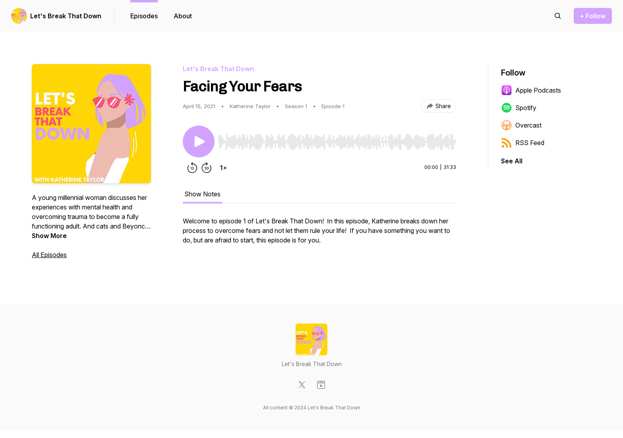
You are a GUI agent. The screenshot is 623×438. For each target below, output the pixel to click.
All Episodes (49, 255)
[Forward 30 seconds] (206, 167)
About (183, 16)
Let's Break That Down (65, 16)
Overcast (521, 125)
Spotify (518, 107)
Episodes (144, 16)
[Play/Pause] (199, 141)
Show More (49, 236)
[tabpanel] (319, 234)
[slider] (337, 142)
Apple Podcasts (531, 90)
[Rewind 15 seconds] (192, 167)
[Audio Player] (337, 139)
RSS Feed (522, 142)
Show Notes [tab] (202, 194)
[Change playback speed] (223, 167)
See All (511, 161)
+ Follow (593, 16)
